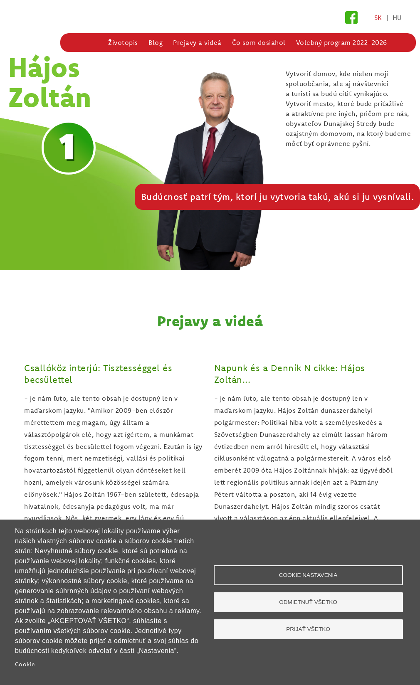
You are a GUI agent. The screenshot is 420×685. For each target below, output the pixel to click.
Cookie (25, 664)
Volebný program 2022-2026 (341, 42)
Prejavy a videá (197, 42)
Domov (93, 42)
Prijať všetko (308, 629)
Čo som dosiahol (259, 42)
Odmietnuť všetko (308, 602)
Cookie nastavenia (308, 575)
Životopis (123, 42)
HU (397, 17)
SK (378, 17)
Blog (155, 42)
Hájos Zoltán (49, 81)
